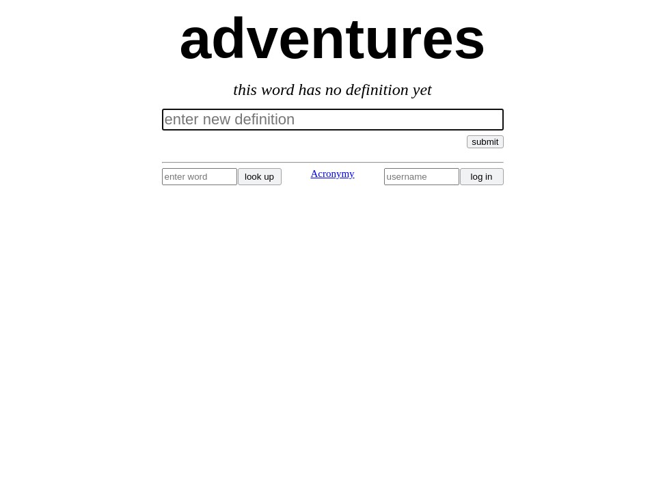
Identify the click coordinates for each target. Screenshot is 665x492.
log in (482, 177)
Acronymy (332, 173)
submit (485, 142)
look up (259, 177)
